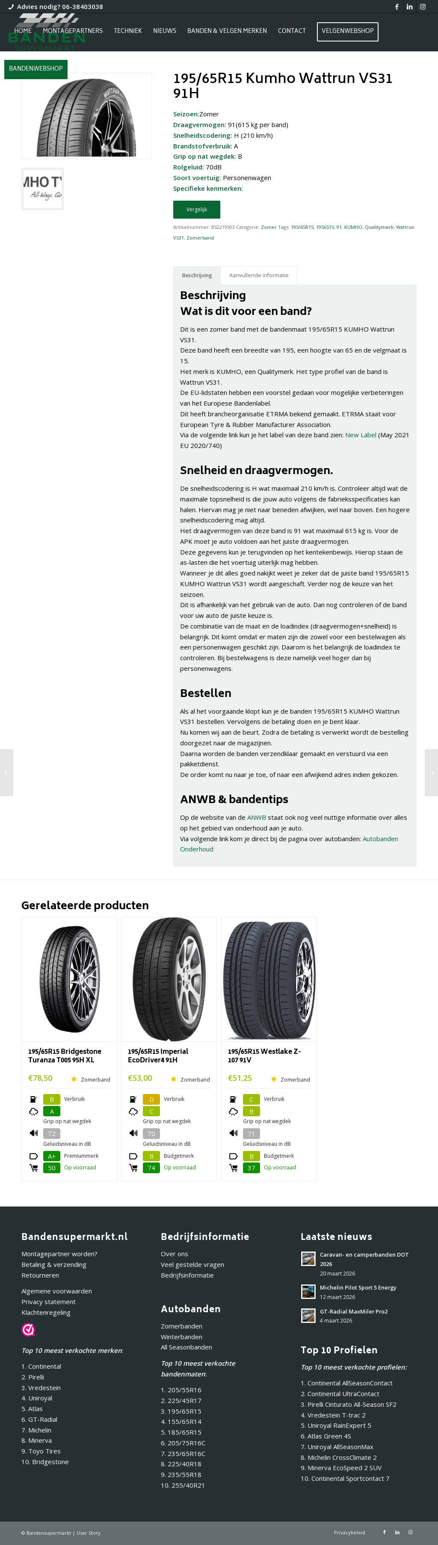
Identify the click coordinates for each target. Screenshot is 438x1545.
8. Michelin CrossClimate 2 (340, 1457)
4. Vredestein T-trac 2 (333, 1415)
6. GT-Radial (39, 1419)
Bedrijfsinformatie (187, 1275)
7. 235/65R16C (183, 1453)
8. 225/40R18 (181, 1463)
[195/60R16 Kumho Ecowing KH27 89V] (6, 772)
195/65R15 (302, 227)
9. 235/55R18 (181, 1474)
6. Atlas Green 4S (326, 1436)
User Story (89, 1533)
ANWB (256, 817)
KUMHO (353, 227)
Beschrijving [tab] (197, 275)
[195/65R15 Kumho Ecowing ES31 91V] (431, 772)
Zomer (269, 227)
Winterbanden (181, 1336)
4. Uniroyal (36, 1398)
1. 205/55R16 (181, 1389)
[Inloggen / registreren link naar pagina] (81, 70)
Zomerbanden (181, 1326)
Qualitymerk (379, 227)
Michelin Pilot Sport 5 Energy (358, 1287)
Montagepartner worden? (59, 1253)
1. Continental (41, 1366)
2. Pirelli (32, 1377)
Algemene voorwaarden (56, 1291)
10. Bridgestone (45, 1461)
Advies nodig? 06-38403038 (60, 6)
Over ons (174, 1253)
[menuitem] (23, 32)
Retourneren (40, 1275)
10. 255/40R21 (183, 1485)
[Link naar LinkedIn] (410, 6)
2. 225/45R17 (181, 1400)
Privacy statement (48, 1301)
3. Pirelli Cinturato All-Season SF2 (349, 1404)
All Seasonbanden (186, 1347)
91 (339, 227)
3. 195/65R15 (181, 1411)
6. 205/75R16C (183, 1442)
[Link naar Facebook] (397, 6)
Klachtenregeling (46, 1312)
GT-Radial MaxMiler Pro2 (354, 1311)
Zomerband (200, 237)
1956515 (325, 227)
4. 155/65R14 (181, 1421)
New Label (360, 434)
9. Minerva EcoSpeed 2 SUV (341, 1467)
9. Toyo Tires (41, 1451)
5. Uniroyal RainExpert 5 (336, 1425)
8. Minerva (36, 1440)
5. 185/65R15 (181, 1432)
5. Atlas (32, 1408)
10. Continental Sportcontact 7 (345, 1478)
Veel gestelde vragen (192, 1264)
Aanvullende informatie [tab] (259, 275)
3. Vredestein (41, 1387)
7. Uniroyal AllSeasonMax (337, 1446)
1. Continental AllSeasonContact (347, 1383)
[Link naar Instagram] (423, 6)
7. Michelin (36, 1430)
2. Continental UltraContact (340, 1393)
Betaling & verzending (53, 1264)
